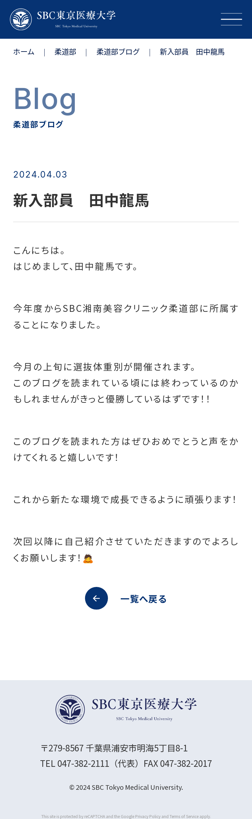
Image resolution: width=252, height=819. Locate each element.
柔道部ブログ (118, 51)
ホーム (23, 51)
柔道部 (65, 51)
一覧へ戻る (126, 598)
